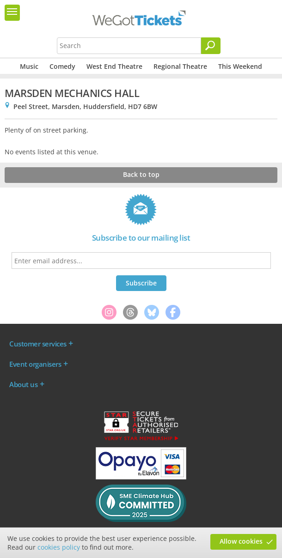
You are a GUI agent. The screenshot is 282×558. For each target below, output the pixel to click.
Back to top (141, 174)
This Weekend (240, 66)
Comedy (62, 66)
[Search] (211, 45)
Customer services (38, 343)
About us (23, 384)
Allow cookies (241, 541)
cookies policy (58, 547)
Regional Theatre (180, 66)
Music (29, 66)
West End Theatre (114, 66)
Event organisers (35, 364)
